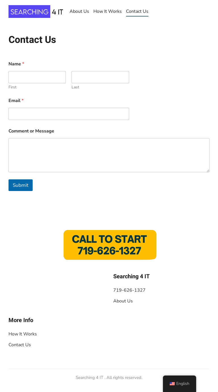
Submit (20, 185)
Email (16, 100)
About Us (79, 11)
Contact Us (137, 11)
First (12, 87)
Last (75, 87)
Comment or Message (31, 131)
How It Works (107, 11)
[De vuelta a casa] (37, 11)
